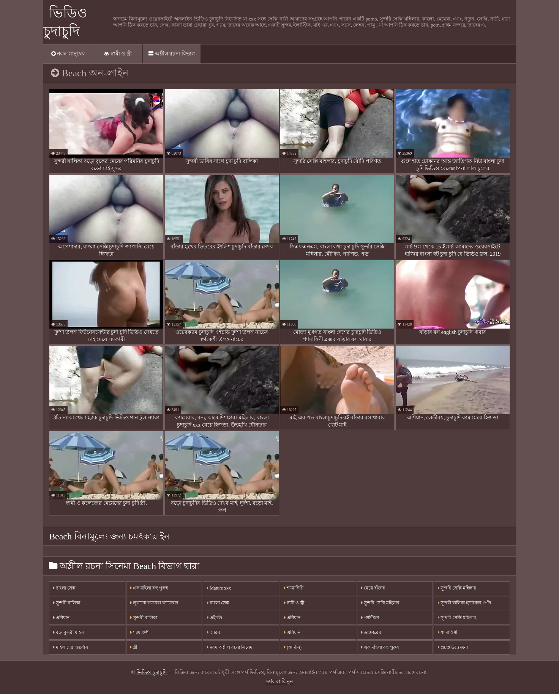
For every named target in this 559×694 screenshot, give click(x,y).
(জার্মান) (293, 647)
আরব (213, 632)
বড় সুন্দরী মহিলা (69, 632)
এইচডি (214, 617)
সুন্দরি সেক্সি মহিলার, (381, 602)
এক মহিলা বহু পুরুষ (149, 588)
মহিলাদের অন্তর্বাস (70, 647)
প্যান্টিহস (370, 617)
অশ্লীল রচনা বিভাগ (171, 54)
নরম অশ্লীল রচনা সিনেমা (230, 647)
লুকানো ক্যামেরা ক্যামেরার (154, 602)
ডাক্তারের (371, 632)
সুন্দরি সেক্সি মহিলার (457, 588)
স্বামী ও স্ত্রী (118, 54)
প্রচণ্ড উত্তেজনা (453, 647)
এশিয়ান (61, 617)
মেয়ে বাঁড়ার (373, 588)
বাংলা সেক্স (64, 588)
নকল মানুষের (68, 54)
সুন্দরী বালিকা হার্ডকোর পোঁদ (464, 602)
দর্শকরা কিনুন (279, 682)
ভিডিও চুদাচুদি (152, 672)
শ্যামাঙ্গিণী (140, 632)
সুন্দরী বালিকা (66, 602)
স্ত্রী (133, 647)
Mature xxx (219, 588)
